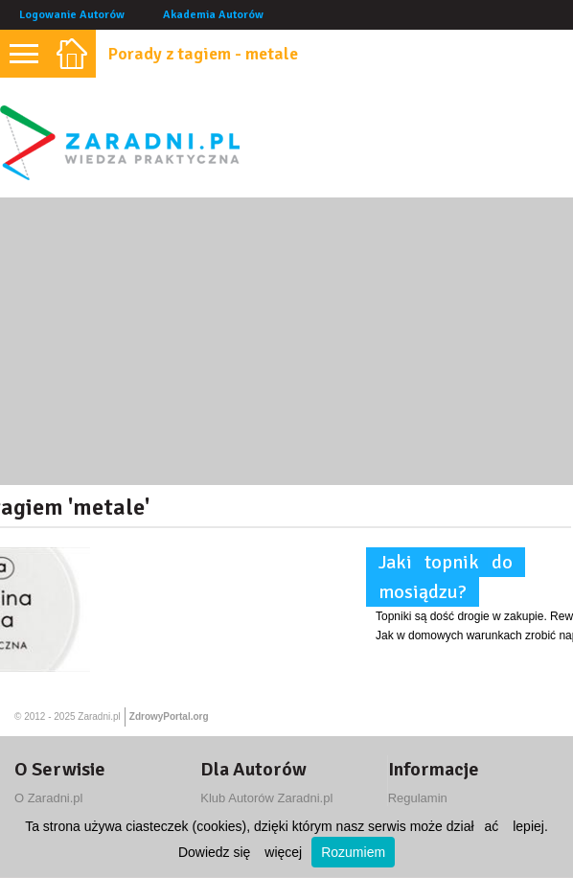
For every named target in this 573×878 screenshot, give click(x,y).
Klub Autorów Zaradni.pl (266, 798)
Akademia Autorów (213, 15)
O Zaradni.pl (48, 798)
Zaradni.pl (99, 716)
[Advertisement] (286, 341)
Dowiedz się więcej (240, 852)
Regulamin (417, 798)
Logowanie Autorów (72, 15)
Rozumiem (353, 852)
